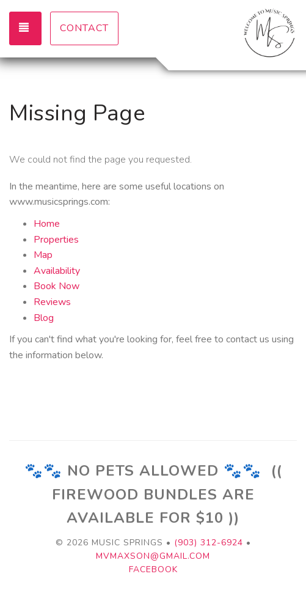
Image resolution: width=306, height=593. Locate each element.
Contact (84, 28)
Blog (44, 318)
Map (43, 255)
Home (47, 223)
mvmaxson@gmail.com (153, 556)
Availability (57, 271)
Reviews (52, 302)
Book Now (56, 286)
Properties (56, 239)
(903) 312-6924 (208, 542)
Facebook (153, 569)
